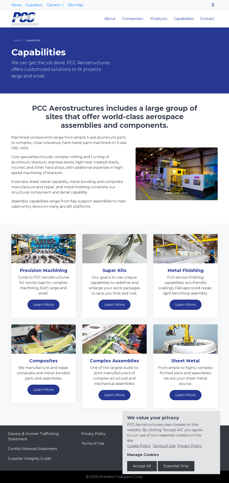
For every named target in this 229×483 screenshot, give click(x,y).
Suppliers (34, 5)
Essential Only (176, 466)
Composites (43, 360)
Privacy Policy (93, 434)
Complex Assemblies (114, 360)
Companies (132, 19)
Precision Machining (43, 270)
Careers (54, 5)
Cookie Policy (139, 446)
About (110, 19)
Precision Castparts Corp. (121, 477)
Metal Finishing (185, 270)
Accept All (142, 466)
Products (158, 19)
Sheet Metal (185, 360)
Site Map (75, 5)
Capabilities (183, 19)
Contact (207, 19)
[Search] (214, 5)
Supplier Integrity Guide (29, 458)
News (16, 5)
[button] (142, 173)
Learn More (43, 305)
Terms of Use (92, 443)
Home (17, 40)
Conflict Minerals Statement (32, 449)
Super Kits (114, 270)
